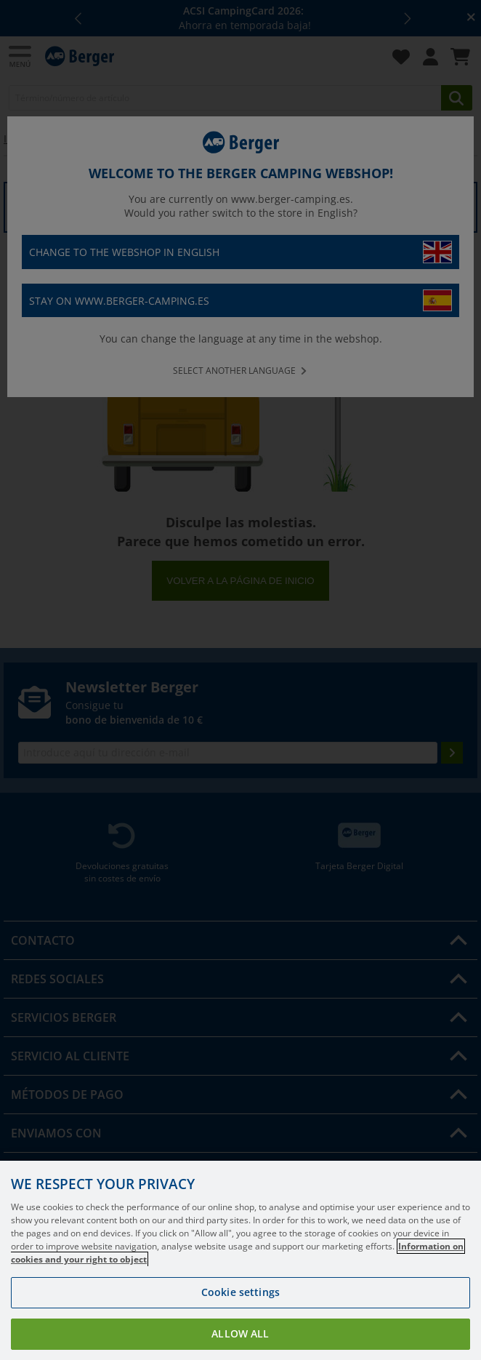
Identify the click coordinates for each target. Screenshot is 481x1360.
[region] (240, 1260)
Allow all (240, 1333)
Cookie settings (240, 1292)
